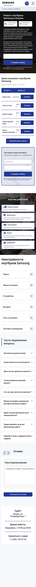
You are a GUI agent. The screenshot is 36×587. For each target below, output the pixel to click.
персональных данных (19, 68)
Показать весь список (18, 141)
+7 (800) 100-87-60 (18, 539)
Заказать (27, 97)
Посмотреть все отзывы (18, 494)
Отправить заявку (18, 62)
